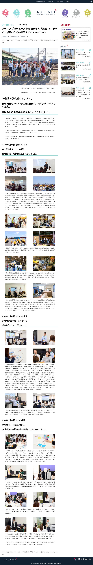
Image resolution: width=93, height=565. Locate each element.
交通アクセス (51, 1)
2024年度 (4, 36)
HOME (3, 40)
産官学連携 (23, 36)
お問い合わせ (60, 1)
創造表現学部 (14, 36)
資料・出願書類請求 (40, 1)
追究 (8, 40)
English (67, 1)
